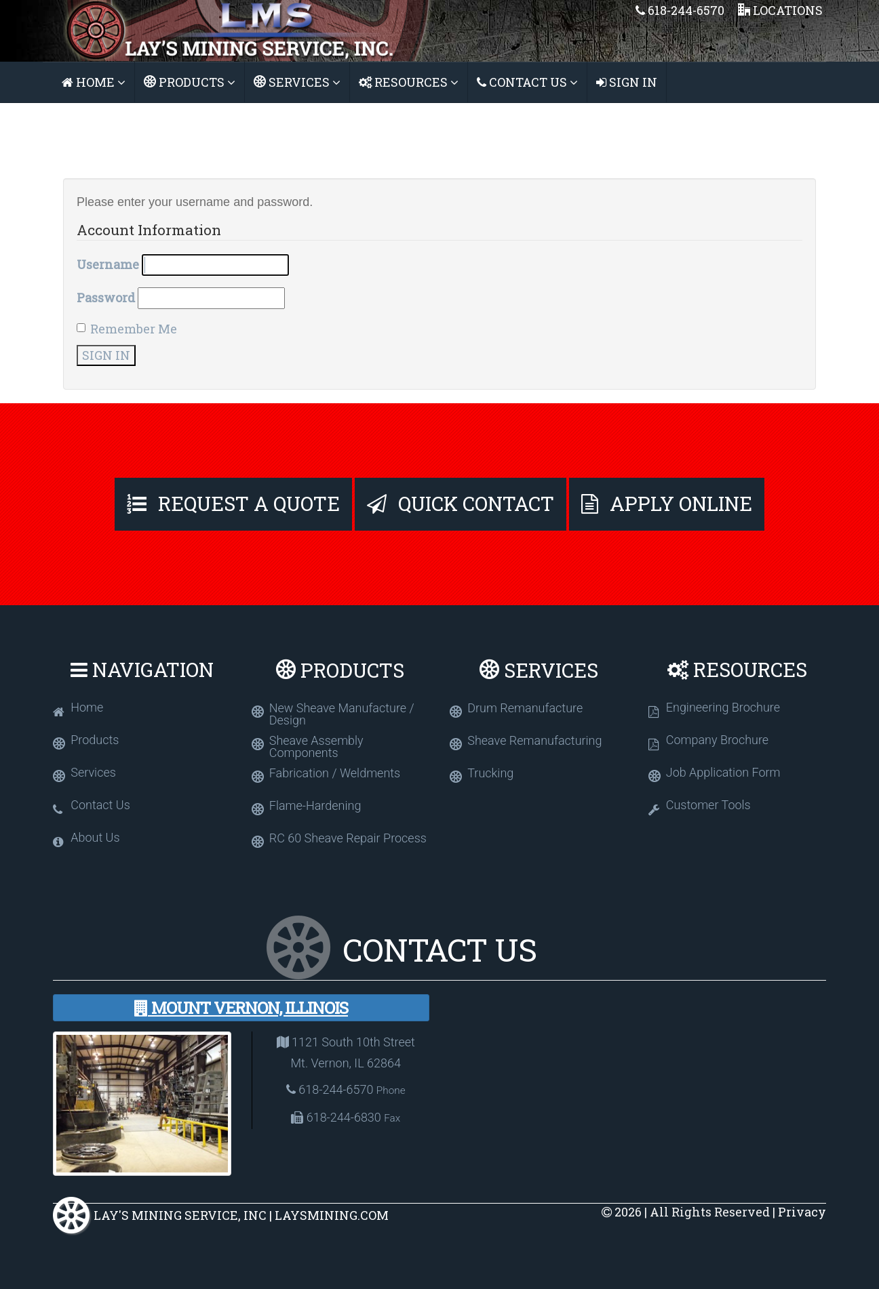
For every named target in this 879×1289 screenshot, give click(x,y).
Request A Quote (233, 503)
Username (108, 264)
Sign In (626, 82)
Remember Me (127, 329)
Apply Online (666, 503)
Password (106, 297)
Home (93, 82)
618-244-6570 (680, 10)
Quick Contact (460, 503)
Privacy (802, 1212)
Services (297, 82)
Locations (780, 10)
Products (189, 82)
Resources (408, 82)
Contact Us (527, 82)
